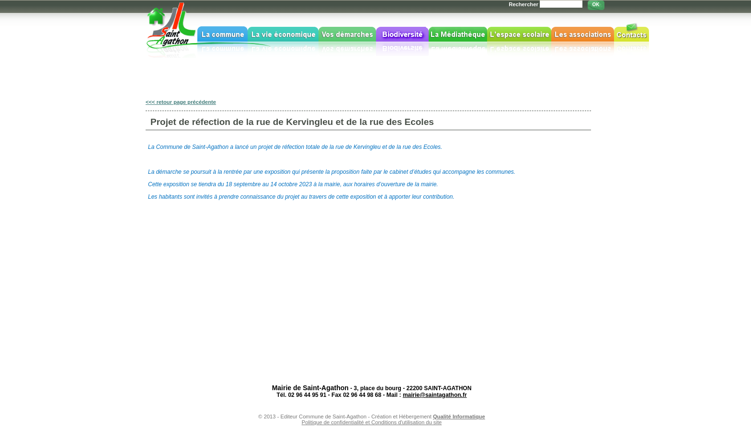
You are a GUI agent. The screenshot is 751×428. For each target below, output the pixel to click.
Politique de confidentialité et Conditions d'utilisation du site (372, 422)
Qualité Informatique (459, 416)
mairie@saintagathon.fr (435, 395)
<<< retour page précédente (181, 102)
